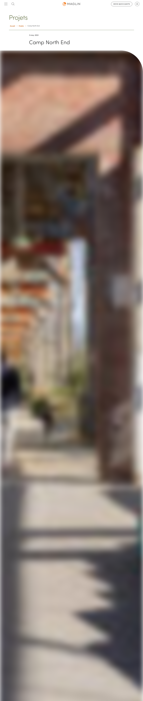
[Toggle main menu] (6, 4)
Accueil (12, 26)
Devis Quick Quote (121, 4)
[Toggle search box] (13, 4)
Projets (21, 26)
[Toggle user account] (137, 4)
